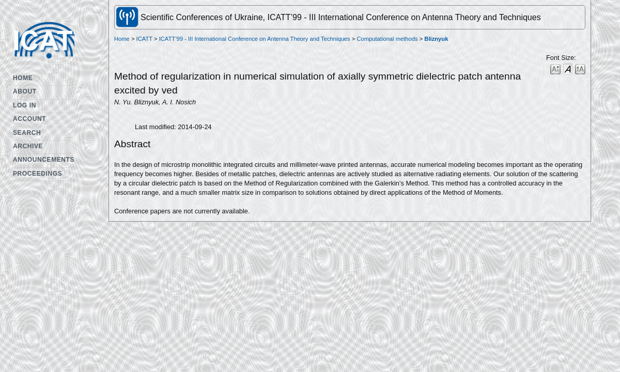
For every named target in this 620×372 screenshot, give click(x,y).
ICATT (144, 39)
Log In (24, 105)
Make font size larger (580, 68)
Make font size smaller (555, 68)
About (25, 91)
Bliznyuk (436, 39)
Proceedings (37, 173)
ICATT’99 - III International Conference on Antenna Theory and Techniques (254, 39)
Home (23, 78)
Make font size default (568, 68)
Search (27, 132)
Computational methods (387, 39)
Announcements (43, 159)
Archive (28, 146)
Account (29, 118)
